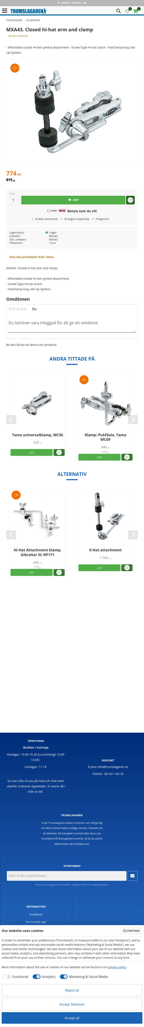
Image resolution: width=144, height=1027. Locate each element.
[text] (72, 174)
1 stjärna (10, 309)
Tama (52, 243)
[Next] (133, 419)
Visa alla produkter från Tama (31, 257)
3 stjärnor (18, 309)
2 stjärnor (14, 309)
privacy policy (117, 967)
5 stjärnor (25, 309)
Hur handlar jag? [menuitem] (36, 922)
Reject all (72, 990)
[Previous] (11, 419)
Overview (131, 931)
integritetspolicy (99, 884)
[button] (5, 10)
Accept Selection (72, 1004)
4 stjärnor (21, 309)
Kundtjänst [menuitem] (36, 914)
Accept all (72, 1018)
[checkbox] (15, 976)
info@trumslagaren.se (113, 767)
